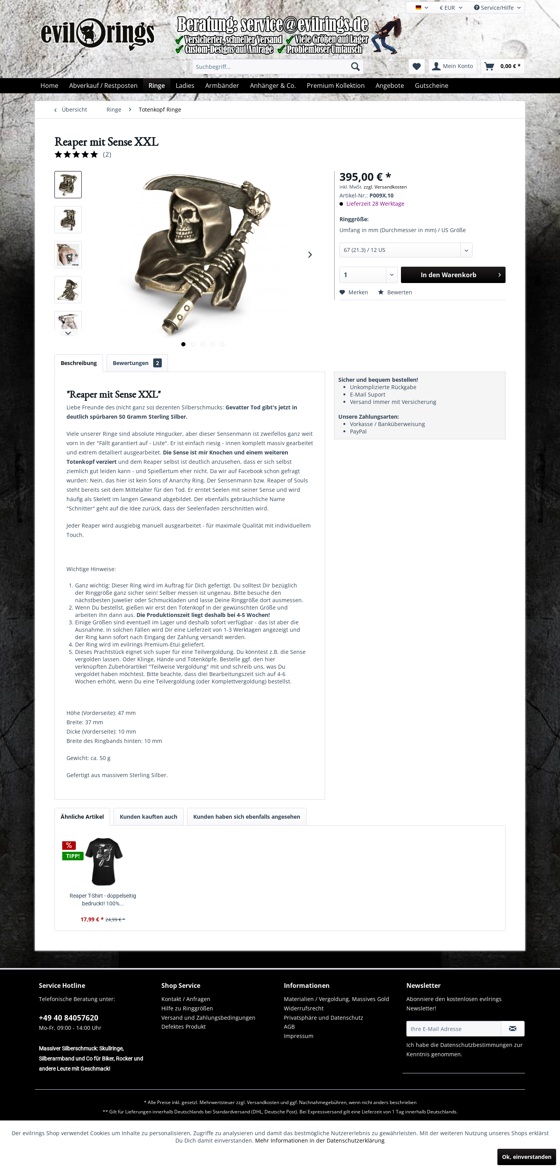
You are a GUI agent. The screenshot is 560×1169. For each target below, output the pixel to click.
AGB (289, 1026)
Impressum (298, 1036)
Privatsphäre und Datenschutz (323, 1017)
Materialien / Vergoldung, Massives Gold (336, 999)
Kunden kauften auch (148, 816)
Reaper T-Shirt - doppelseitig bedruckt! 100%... (103, 900)
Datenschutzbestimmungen (476, 1044)
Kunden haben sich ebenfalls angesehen (246, 816)
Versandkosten (263, 1102)
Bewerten (395, 292)
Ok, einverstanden (526, 1156)
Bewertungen (137, 362)
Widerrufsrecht (304, 1008)
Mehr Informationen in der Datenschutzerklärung (320, 1140)
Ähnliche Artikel (82, 816)
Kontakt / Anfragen (185, 999)
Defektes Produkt (183, 1026)
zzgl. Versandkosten (385, 186)
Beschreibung (79, 363)
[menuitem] (278, 66)
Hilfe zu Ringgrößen (187, 1008)
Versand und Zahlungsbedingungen (208, 1017)
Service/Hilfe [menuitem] (494, 7)
